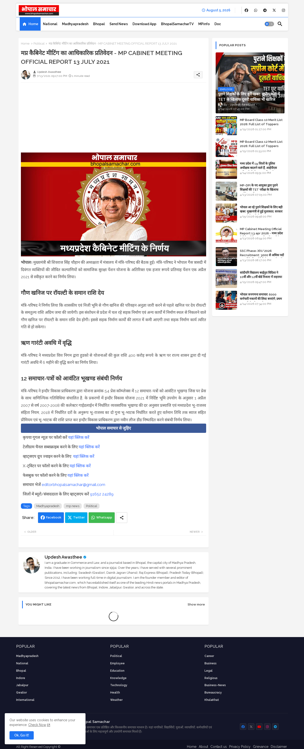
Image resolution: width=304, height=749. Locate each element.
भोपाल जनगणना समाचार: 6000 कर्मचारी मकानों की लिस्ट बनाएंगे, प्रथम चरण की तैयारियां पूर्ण (261, 299)
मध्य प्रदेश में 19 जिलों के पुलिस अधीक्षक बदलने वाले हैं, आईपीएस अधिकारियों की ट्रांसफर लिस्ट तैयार (259, 168)
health (115, 692)
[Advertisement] (113, 119)
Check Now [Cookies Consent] (37, 725)
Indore (20, 678)
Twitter (79, 517)
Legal (208, 670)
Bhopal (99, 24)
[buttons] (246, 10)
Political (39, 43)
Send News (118, 24)
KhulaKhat (211, 700)
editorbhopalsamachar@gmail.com (73, 484)
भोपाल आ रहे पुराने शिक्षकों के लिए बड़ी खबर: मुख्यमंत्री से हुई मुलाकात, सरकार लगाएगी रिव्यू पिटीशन (261, 211)
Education (117, 670)
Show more (196, 604)
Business (210, 663)
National (50, 24)
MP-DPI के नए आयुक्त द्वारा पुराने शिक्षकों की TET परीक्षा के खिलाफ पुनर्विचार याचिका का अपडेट (259, 190)
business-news (215, 685)
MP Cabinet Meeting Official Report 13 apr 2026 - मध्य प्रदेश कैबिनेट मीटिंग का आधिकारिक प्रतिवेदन (261, 233)
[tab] (30, 24)
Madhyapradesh (75, 24)
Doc (217, 24)
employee (117, 663)
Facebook (53, 517)
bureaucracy (213, 692)
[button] (269, 24)
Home (33, 24)
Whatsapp (104, 517)
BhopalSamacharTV (177, 24)
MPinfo (204, 24)
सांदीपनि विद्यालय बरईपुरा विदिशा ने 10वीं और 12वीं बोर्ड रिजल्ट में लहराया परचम (261, 277)
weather (116, 700)
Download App (144, 24)
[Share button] (121, 517)
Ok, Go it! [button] (21, 735)
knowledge (118, 678)
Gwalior (21, 692)
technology (118, 685)
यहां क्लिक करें (78, 437)
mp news (72, 506)
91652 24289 (102, 494)
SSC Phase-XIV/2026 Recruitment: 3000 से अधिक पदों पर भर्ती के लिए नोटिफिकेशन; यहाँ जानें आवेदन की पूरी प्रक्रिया (262, 257)
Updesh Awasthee (63, 557)
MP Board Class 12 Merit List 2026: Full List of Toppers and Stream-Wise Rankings (261, 146)
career (209, 656)
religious (211, 678)
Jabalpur (22, 685)
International (25, 700)
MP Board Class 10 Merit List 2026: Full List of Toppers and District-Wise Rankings (261, 124)
